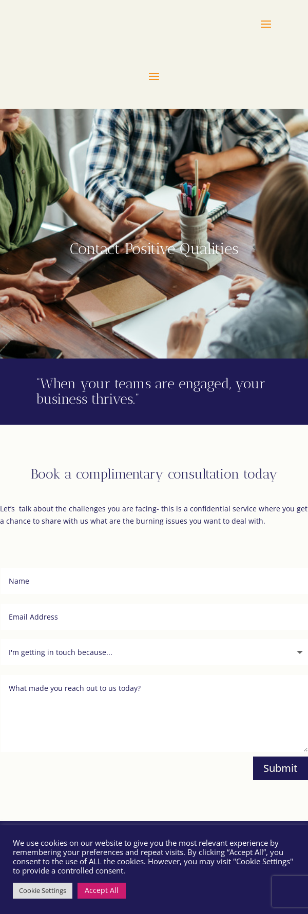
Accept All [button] (102, 890)
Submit (280, 768)
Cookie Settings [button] (42, 890)
